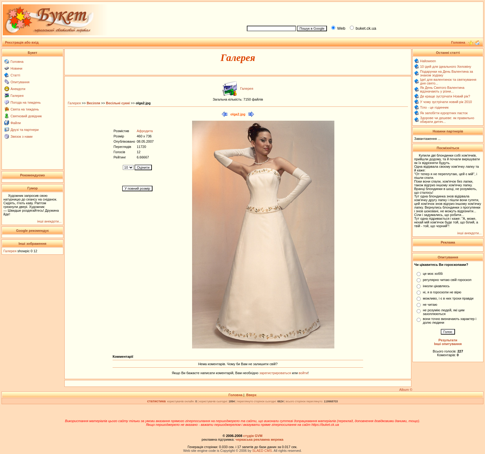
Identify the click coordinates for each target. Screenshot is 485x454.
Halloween (428, 61)
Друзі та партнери (25, 130)
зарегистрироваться (275, 373)
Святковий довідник (26, 116)
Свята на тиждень (25, 109)
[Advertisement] (362, 12)
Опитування (20, 82)
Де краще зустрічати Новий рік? (445, 96)
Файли (16, 123)
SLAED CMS (262, 450)
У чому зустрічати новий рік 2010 (446, 102)
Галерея (17, 95)
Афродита (145, 131)
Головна (17, 61)
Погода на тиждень (26, 102)
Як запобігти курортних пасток (444, 113)
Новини (16, 68)
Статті (15, 75)
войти (303, 373)
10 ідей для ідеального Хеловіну (445, 66)
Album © (405, 389)
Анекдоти (18, 89)
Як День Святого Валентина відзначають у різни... (442, 89)
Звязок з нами (21, 136)
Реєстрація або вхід (22, 42)
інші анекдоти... (49, 221)
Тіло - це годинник (434, 107)
